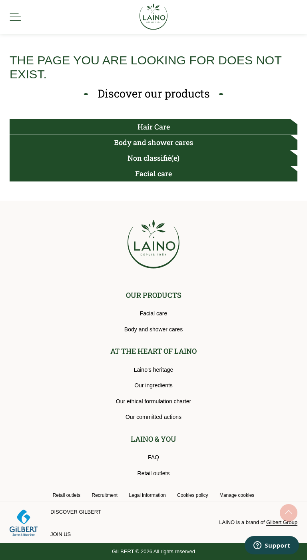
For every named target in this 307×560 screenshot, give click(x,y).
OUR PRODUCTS (153, 295)
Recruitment (105, 495)
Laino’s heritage (153, 370)
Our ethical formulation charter (153, 401)
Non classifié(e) (153, 158)
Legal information (147, 495)
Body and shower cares (153, 142)
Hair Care (154, 127)
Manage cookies (236, 495)
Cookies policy (192, 495)
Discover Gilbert (75, 512)
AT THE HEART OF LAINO (153, 351)
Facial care (153, 173)
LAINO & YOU (153, 439)
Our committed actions (153, 417)
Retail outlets (154, 473)
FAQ (153, 457)
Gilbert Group (281, 522)
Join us (60, 534)
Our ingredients (153, 385)
